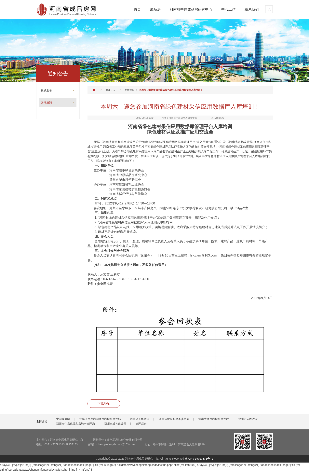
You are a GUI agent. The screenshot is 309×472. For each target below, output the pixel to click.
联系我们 (252, 9)
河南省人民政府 (139, 419)
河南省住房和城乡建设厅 (213, 419)
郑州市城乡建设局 (115, 423)
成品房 (155, 9)
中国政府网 (63, 419)
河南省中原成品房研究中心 (191, 9)
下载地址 (104, 403)
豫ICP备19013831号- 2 (199, 458)
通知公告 (110, 90)
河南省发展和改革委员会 (174, 419)
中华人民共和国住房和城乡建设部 (100, 419)
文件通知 (129, 90)
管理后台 (141, 423)
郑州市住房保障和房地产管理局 (75, 423)
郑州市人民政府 (248, 419)
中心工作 (228, 9)
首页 (137, 9)
